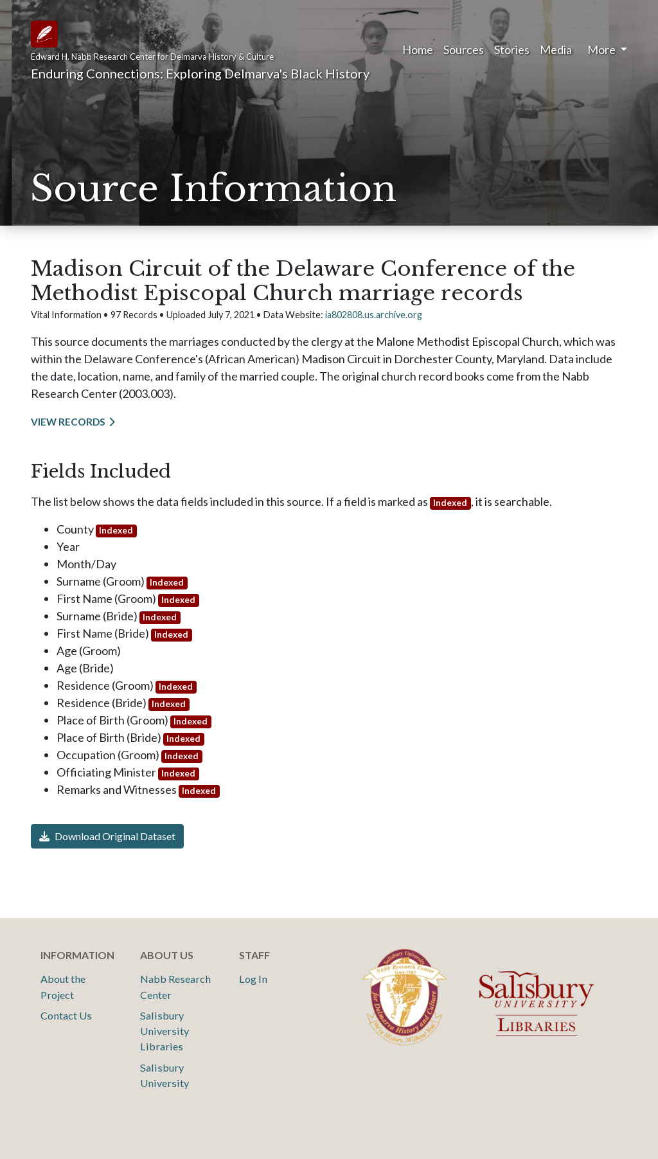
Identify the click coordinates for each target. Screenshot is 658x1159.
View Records (68, 421)
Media (556, 49)
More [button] (602, 49)
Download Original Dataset (107, 836)
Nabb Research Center (175, 986)
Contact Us (66, 1015)
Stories (511, 49)
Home (417, 49)
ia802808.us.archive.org (373, 314)
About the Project (62, 986)
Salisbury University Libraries (164, 1031)
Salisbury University (164, 1075)
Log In (253, 979)
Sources (463, 49)
